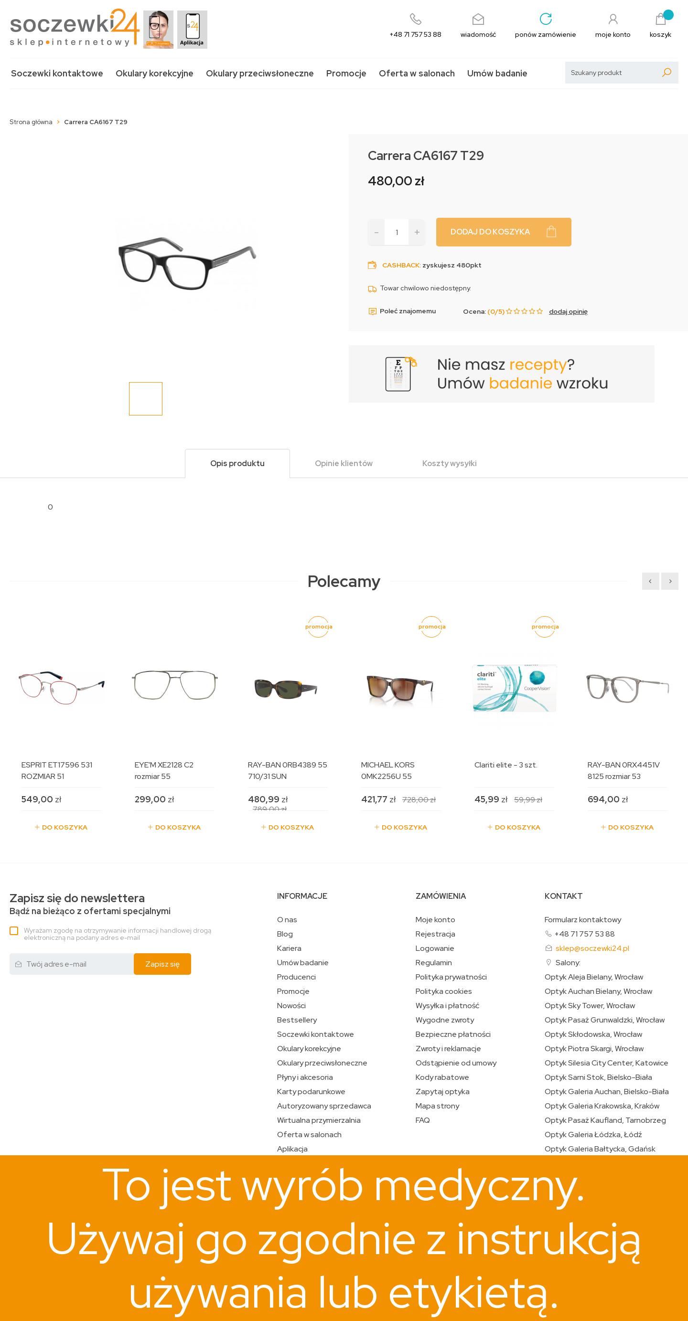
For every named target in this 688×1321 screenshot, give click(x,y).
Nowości (291, 1006)
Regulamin (434, 963)
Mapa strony (437, 1106)
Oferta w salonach (416, 73)
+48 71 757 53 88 (584, 934)
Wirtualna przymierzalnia (319, 1120)
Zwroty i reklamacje (448, 1049)
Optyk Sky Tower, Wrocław (590, 1006)
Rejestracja (435, 934)
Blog (285, 934)
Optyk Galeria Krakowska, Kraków (602, 1106)
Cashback (400, 265)
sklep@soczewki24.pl (592, 948)
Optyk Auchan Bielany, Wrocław (598, 991)
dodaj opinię (568, 311)
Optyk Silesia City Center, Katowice (606, 1063)
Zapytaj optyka (443, 1092)
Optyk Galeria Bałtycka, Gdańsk (600, 1149)
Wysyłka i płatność (447, 1006)
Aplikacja (292, 1149)
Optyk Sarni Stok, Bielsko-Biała (598, 1077)
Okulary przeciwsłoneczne (259, 73)
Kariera (289, 948)
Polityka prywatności (451, 977)
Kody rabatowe (442, 1077)
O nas (287, 920)
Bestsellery (297, 1020)
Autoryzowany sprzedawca (324, 1106)
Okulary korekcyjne (154, 73)
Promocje (346, 73)
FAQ (423, 1120)
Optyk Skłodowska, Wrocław (593, 1034)
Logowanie (435, 948)
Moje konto (435, 920)
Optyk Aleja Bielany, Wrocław (594, 977)
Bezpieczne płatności (453, 1034)
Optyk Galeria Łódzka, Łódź (593, 1135)
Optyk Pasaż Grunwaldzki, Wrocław (605, 1020)
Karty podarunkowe (311, 1092)
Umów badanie (497, 73)
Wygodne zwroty (445, 1020)
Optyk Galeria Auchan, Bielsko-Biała (607, 1092)
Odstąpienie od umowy (456, 1063)
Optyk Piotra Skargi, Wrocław (594, 1049)
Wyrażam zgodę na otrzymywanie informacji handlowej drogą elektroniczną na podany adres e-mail (117, 934)
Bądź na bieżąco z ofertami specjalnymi (90, 904)
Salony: (568, 963)
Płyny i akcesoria (305, 1077)
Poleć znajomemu (402, 311)
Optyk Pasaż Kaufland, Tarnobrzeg (605, 1120)
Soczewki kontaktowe (57, 73)
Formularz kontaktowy (583, 920)
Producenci (296, 977)
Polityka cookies (444, 991)
